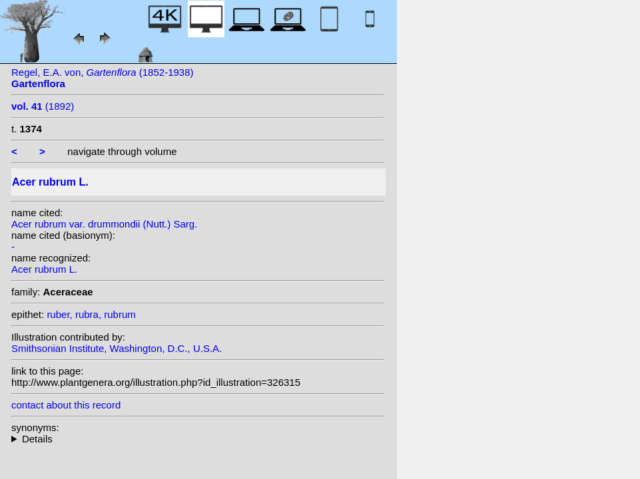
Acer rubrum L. (44, 269)
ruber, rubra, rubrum (91, 314)
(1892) (42, 106)
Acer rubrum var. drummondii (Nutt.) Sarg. (104, 224)
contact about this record (66, 404)
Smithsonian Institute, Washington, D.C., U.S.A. (116, 348)
